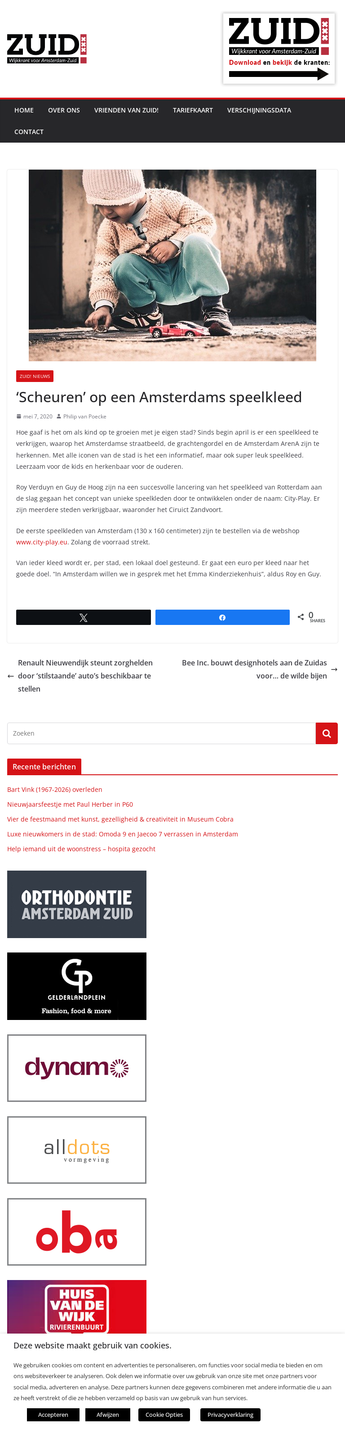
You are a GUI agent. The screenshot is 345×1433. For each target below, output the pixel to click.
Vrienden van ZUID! (126, 110)
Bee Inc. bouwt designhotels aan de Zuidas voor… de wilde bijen (260, 669)
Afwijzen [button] (108, 1415)
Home (24, 110)
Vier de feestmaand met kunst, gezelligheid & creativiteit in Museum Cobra (120, 819)
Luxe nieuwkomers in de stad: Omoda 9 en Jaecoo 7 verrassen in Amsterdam (122, 834)
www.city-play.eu (41, 542)
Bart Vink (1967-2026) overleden (54, 789)
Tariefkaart (193, 110)
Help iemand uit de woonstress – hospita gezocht (81, 849)
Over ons (64, 110)
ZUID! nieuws (35, 376)
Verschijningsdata (259, 110)
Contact (29, 131)
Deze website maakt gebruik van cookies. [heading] (92, 1345)
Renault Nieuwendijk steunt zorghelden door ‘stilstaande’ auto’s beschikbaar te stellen (80, 676)
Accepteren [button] (53, 1415)
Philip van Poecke (84, 416)
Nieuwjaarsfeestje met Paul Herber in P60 (70, 804)
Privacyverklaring (230, 1415)
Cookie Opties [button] (164, 1415)
